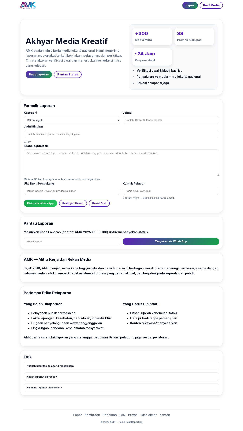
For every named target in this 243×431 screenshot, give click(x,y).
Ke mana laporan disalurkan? (44, 387)
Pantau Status (67, 74)
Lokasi (127, 112)
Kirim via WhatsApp (40, 203)
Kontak (164, 415)
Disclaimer (149, 415)
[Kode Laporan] (72, 241)
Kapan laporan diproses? (42, 376)
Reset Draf (99, 203)
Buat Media (211, 5)
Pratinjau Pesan (73, 203)
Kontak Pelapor (134, 183)
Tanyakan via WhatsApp (171, 241)
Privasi (133, 415)
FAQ (122, 415)
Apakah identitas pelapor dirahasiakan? (50, 365)
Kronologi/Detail (36, 146)
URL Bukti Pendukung (39, 183)
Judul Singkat (33, 126)
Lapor (190, 5)
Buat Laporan (39, 74)
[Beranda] (28, 5)
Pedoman (110, 415)
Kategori (30, 112)
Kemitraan (92, 415)
